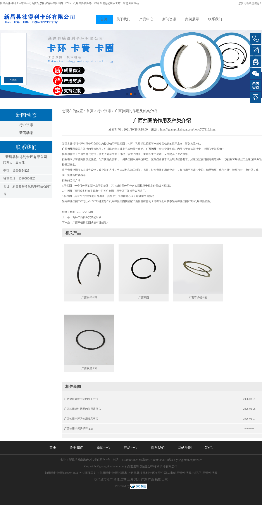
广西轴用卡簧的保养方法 (78, 428)
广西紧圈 (143, 297)
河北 (137, 479)
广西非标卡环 (89, 297)
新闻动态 (26, 133)
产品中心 (146, 19)
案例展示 (192, 19)
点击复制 (133, 466)
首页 (103, 19)
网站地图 (185, 447)
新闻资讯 (169, 19)
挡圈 (72, 212)
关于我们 (123, 19)
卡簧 (84, 212)
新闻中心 (103, 447)
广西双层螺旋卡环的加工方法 (81, 399)
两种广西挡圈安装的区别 (86, 217)
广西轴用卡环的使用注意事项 (81, 418)
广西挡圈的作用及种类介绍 (136, 111)
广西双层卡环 (89, 368)
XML (209, 447)
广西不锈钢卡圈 (198, 297)
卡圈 (90, 212)
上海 (130, 479)
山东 (165, 479)
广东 (144, 479)
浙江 (117, 479)
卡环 (78, 212)
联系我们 (215, 19)
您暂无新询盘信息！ (250, 3)
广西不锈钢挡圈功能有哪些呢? (90, 222)
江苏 (123, 479)
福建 (158, 479)
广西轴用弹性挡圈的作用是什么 (82, 408)
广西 (151, 479)
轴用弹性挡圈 (55, 3)
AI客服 (14, 80)
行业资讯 (26, 125)
